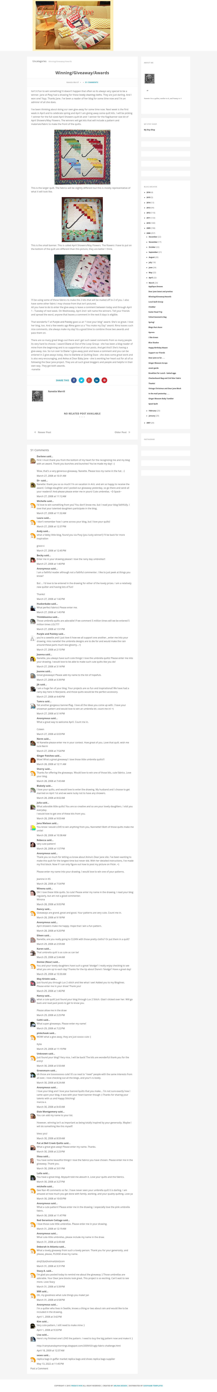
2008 (148, 233)
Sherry (40, 768)
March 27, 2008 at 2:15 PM (51, 649)
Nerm (40, 738)
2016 (148, 192)
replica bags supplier (104, 1358)
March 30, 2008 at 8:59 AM (51, 1138)
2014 (148, 202)
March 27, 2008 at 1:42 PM (51, 599)
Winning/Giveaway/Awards (160, 296)
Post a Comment (39, 1368)
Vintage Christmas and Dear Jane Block (165, 388)
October (152, 247)
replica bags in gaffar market (52, 1358)
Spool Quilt (153, 404)
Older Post (121, 432)
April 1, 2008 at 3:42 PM (49, 1316)
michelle (42, 1186)
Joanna (41, 654)
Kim (39, 1321)
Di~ (39, 480)
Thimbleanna (44, 617)
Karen (40, 948)
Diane (68, 343)
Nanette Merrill (56, 391)
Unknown (42, 1053)
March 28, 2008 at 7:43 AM (51, 781)
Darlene (76, 354)
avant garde (154, 368)
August (152, 257)
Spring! (151, 322)
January (152, 416)
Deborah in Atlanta (48, 1246)
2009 (148, 228)
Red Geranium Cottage (50, 1220)
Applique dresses (156, 286)
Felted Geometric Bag (158, 317)
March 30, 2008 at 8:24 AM (51, 1082)
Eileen (40, 935)
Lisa (39, 1334)
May (150, 272)
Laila (39, 1173)
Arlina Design (120, 1386)
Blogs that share (155, 327)
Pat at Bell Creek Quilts (50, 1143)
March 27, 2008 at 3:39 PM (51, 679)
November (153, 242)
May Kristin (43, 978)
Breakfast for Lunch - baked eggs (162, 373)
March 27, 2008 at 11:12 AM (51, 496)
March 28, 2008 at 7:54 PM (51, 883)
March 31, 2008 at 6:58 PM (51, 1299)
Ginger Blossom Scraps (158, 363)
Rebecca (41, 840)
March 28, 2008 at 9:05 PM (51, 904)
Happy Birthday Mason (158, 347)
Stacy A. (41, 1270)
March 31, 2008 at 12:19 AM (51, 1228)
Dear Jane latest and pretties (161, 291)
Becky (40, 555)
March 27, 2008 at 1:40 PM (51, 563)
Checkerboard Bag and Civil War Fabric (165, 378)
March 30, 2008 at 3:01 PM (51, 1168)
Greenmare (43, 1070)
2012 (148, 213)
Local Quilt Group (156, 302)
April (151, 277)
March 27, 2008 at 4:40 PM (51, 696)
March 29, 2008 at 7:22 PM (51, 1028)
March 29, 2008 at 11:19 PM (51, 1048)
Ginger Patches (45, 755)
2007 (148, 423)
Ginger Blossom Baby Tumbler (161, 398)
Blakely (41, 785)
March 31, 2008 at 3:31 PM (51, 1266)
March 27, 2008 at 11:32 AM (51, 513)
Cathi (40, 1019)
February (152, 411)
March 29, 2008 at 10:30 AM (51, 974)
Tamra (40, 701)
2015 (148, 197)
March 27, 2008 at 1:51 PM (51, 629)
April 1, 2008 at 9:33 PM (49, 1330)
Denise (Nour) (45, 961)
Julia (39, 802)
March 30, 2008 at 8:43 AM (51, 1106)
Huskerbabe (44, 603)
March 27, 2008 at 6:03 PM (51, 734)
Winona (41, 888)
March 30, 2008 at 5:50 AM (51, 1065)
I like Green (153, 337)
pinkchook (43, 1033)
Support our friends (157, 353)
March (151, 283)
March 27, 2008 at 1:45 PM (51, 612)
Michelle (42, 501)
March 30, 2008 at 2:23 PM (51, 1151)
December (153, 237)
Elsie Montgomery (47, 1111)
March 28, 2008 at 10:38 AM (51, 835)
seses (40, 1355)
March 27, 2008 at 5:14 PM (51, 713)
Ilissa (40, 1156)
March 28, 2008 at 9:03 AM (51, 818)
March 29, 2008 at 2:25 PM (51, 1015)
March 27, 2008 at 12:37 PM (51, 526)
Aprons (151, 332)
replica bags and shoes (80, 1358)
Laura (40, 518)
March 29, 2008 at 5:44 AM (51, 957)
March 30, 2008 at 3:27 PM (51, 1181)
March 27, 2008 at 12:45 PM (51, 550)
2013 (148, 208)
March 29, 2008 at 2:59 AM (51, 943)
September (153, 252)
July (150, 262)
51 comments (91, 82)
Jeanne (41, 671)
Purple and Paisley (62, 321)
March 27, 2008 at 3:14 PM (51, 666)
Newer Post (44, 432)
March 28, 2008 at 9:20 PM (51, 930)
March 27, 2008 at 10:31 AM (51, 475)
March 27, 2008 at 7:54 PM (51, 750)
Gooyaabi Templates (153, 1386)
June (151, 267)
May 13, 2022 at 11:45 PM (50, 1363)
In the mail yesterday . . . (159, 393)
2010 (148, 223)
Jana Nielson (44, 823)
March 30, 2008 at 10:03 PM (51, 1198)
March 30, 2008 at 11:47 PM (51, 1215)
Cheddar (152, 307)
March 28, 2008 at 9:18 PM (51, 917)
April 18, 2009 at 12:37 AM (50, 1350)
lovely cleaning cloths (90, 94)
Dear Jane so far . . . (157, 358)
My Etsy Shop (149, 130)
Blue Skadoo (154, 342)
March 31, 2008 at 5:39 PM (51, 1286)
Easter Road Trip (155, 312)
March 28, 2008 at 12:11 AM (51, 764)
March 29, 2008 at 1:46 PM (51, 990)
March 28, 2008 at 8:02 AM (51, 797)
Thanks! (152, 383)
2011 (148, 218)
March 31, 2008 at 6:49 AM (51, 1241)
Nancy (40, 909)
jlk (38, 684)
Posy (50, 94)
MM (39, 1291)
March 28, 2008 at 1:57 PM (51, 848)
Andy (40, 531)
